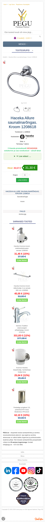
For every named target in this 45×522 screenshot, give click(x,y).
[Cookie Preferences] (3, 518)
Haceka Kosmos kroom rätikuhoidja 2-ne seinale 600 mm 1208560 (21, 288)
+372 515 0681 (18, 445)
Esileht (5, 57)
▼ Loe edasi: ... (23, 156)
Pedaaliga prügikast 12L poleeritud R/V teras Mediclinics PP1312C (22, 410)
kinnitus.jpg (22, 214)
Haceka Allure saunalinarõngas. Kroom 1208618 (23, 57)
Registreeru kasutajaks (23, 4)
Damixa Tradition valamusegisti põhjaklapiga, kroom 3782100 (22, 329)
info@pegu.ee (7, 445)
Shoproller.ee (39, 519)
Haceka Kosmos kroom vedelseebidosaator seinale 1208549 (22, 248)
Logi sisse (12, 4)
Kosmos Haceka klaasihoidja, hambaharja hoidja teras (22, 370)
